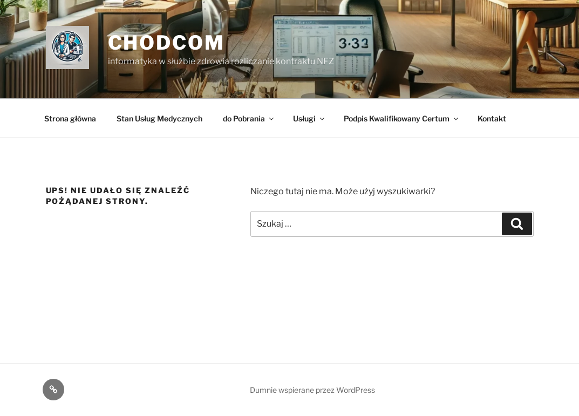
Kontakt (492, 118)
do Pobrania (249, 118)
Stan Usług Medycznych (159, 118)
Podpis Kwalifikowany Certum (402, 118)
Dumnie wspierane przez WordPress (312, 389)
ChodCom (166, 42)
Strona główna (70, 118)
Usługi (309, 118)
